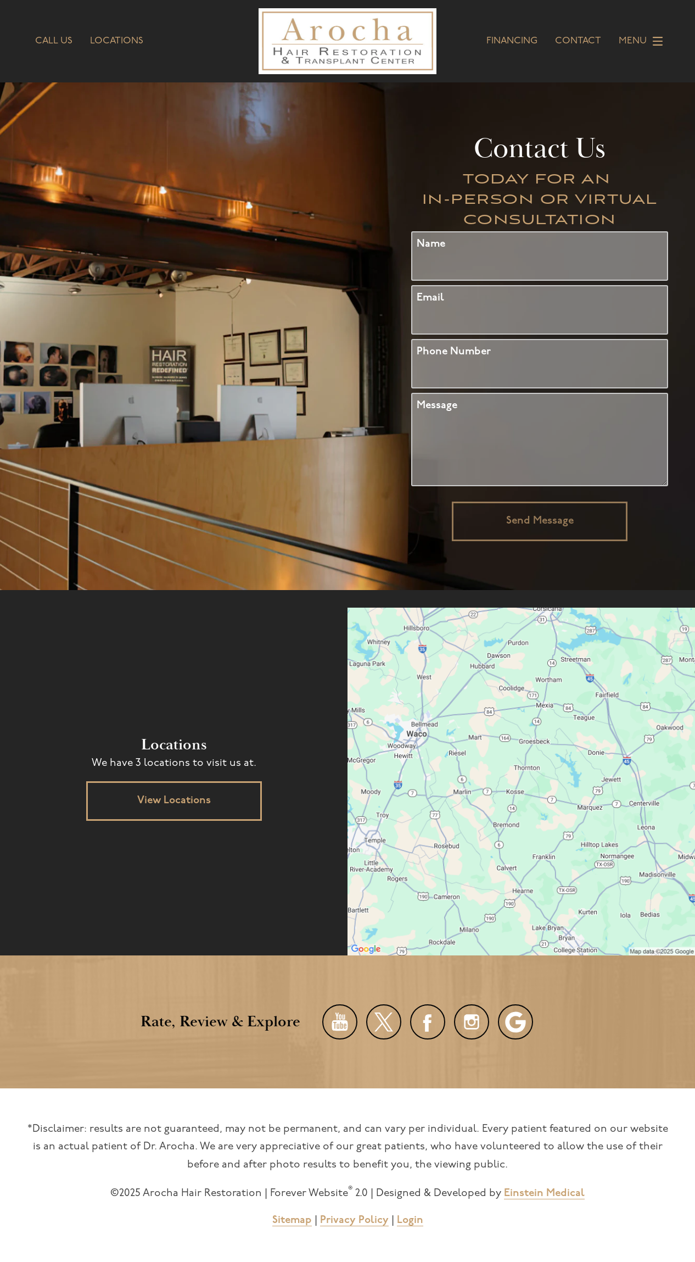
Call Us (53, 41)
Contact (578, 41)
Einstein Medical (544, 1193)
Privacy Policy (354, 1220)
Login (410, 1220)
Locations (116, 41)
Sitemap (292, 1220)
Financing (511, 41)
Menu (644, 41)
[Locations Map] (521, 781)
